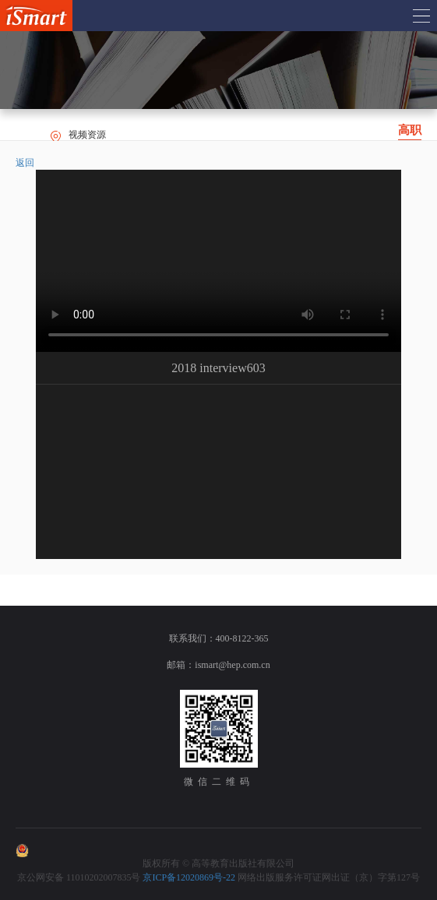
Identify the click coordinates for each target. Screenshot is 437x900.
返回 (25, 162)
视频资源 (87, 134)
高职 (409, 130)
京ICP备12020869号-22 (189, 877)
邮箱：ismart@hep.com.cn (218, 664)
